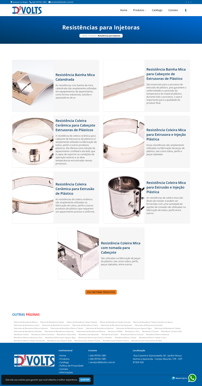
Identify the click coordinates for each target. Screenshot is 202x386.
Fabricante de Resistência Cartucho (56, 325)
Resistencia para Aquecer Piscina (87, 340)
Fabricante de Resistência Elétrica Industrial (31, 328)
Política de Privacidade (71, 365)
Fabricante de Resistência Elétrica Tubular (66, 328)
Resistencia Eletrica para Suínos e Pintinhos (95, 337)
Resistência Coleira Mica (66, 334)
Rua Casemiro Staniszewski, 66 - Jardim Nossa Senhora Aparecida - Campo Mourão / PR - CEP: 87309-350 (158, 359)
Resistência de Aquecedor (89, 334)
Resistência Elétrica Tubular (125, 337)
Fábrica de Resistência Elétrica (26, 322)
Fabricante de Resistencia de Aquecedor (116, 325)
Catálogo (157, 10)
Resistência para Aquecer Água (59, 340)
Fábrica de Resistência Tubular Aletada (82, 322)
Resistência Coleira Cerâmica (42, 334)
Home (123, 10)
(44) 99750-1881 (39, 2)
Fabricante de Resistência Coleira (85, 325)
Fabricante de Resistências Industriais (59, 331)
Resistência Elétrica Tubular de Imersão (29, 340)
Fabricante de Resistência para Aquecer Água (134, 328)
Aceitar (85, 380)
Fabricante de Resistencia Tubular (167, 328)
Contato (173, 10)
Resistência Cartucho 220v (171, 331)
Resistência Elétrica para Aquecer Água (60, 337)
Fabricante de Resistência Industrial (99, 328)
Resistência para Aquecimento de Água (146, 340)
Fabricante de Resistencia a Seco (26, 325)
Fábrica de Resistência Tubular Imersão (115, 322)
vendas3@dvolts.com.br (62, 2)
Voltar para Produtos (101, 292)
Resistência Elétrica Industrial (157, 334)
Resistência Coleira (21, 334)
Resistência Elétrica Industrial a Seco (28, 337)
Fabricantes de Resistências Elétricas (91, 331)
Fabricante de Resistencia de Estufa (148, 325)
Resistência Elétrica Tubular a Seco (152, 337)
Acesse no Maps (20, 2)
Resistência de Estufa (110, 334)
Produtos (139, 10)
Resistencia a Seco (132, 331)
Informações (66, 372)
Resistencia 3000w (115, 331)
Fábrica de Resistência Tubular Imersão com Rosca (153, 322)
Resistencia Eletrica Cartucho (132, 334)
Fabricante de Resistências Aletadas (28, 331)
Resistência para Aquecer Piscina (116, 340)
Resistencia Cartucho (150, 331)
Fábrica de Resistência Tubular (52, 322)
